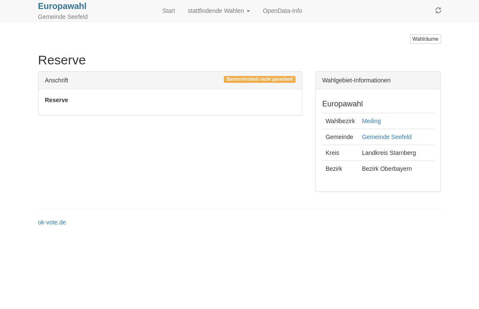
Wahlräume (426, 39)
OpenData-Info (282, 10)
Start (169, 10)
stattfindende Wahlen (219, 10)
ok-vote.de (52, 222)
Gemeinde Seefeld (387, 136)
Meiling (371, 121)
